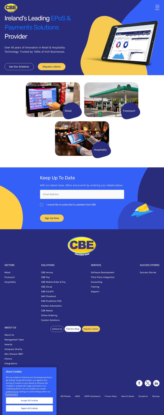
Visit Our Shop (72, 329)
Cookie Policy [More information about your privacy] (11, 403)
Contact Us (57, 329)
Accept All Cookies (29, 410)
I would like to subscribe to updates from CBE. (71, 204)
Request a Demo (91, 329)
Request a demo (52, 66)
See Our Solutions (19, 66)
